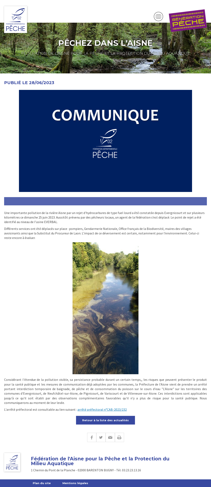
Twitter (101, 437)
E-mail (110, 437)
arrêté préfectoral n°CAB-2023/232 (102, 409)
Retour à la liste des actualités (105, 420)
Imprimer (119, 437)
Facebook (91, 437)
